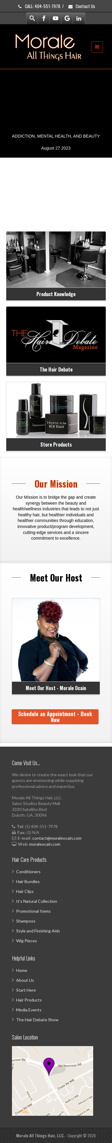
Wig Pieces (26, 940)
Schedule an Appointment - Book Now (55, 717)
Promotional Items (33, 911)
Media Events (29, 1009)
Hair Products (29, 999)
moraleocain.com (44, 844)
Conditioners (28, 871)
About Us (25, 980)
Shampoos (26, 920)
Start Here (26, 990)
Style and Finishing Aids (38, 930)
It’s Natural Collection (36, 901)
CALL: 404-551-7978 (38, 6)
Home (21, 970)
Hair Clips (25, 891)
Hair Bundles (28, 881)
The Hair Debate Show (37, 1019)
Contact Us (81, 6)
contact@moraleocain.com (57, 838)
